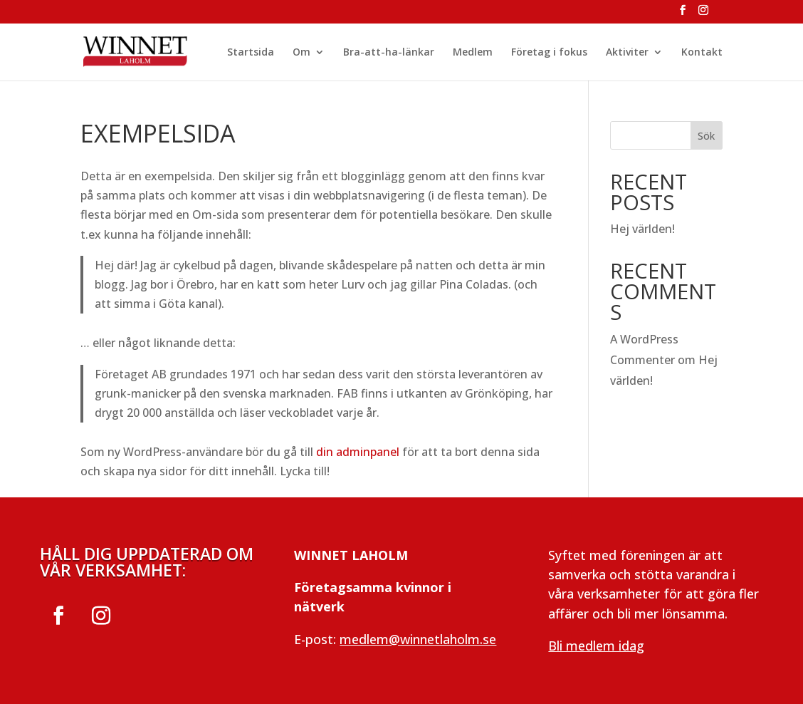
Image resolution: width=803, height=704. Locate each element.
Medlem (473, 52)
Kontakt (702, 52)
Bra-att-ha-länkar (388, 52)
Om (301, 52)
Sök (706, 136)
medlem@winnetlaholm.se (418, 639)
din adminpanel (357, 452)
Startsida (250, 52)
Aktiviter (627, 52)
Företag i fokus (549, 52)
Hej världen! (642, 229)
